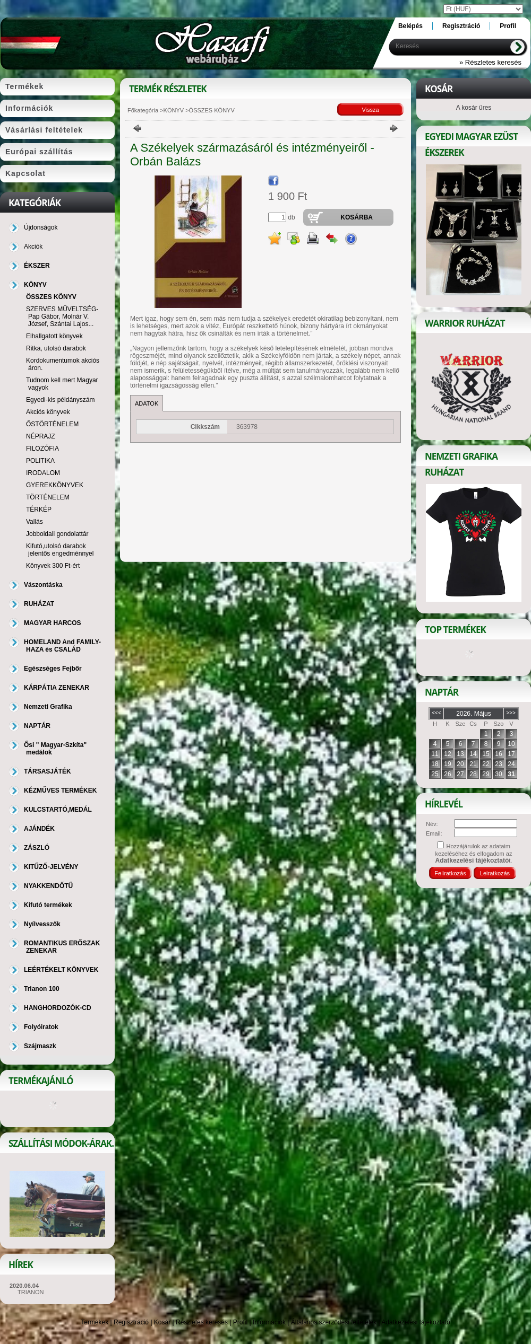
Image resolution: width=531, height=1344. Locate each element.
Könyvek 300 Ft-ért (53, 565)
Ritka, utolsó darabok (56, 348)
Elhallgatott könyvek (54, 336)
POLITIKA (40, 460)
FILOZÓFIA (42, 448)
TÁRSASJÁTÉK (47, 771)
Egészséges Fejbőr (53, 668)
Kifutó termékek (48, 905)
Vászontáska (43, 584)
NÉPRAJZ (40, 436)
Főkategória (142, 110)
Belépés (410, 26)
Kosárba (356, 217)
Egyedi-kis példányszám (60, 399)
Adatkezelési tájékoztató (415, 1322)
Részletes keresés (202, 1322)
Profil (240, 1322)
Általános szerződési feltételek (333, 1322)
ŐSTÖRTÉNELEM (52, 424)
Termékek (94, 1322)
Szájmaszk (40, 1046)
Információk (269, 1322)
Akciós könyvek (48, 412)
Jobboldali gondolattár (57, 534)
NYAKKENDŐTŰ (48, 886)
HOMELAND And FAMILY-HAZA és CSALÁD (62, 645)
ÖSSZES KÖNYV (51, 297)
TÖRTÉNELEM (48, 497)
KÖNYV (174, 110)
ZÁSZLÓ (36, 847)
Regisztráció (131, 1322)
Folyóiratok (41, 1027)
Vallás (34, 521)
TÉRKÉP (39, 509)
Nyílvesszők (42, 924)
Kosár (162, 1322)
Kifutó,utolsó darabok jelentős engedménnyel (59, 549)
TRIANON (31, 1292)
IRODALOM (43, 473)
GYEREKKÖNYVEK (54, 485)
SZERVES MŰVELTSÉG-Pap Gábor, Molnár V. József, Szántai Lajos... (62, 316)
